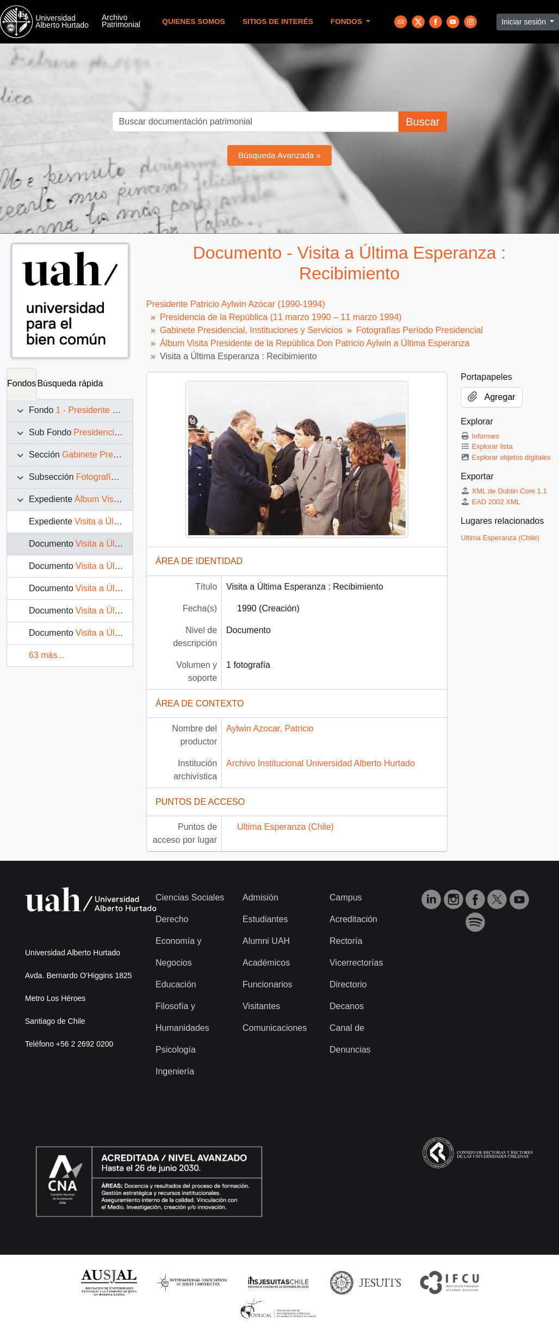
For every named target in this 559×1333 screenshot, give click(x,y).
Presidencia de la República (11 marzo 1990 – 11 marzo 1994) (281, 317)
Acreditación (353, 919)
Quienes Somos (193, 21)
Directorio (348, 984)
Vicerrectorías (356, 962)
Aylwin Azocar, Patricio (270, 728)
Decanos (347, 1006)
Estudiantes (265, 919)
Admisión (260, 897)
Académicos (266, 962)
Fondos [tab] (21, 383)
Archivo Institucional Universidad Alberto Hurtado (320, 763)
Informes (480, 436)
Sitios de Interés (278, 21)
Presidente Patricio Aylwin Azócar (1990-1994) (235, 304)
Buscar (422, 122)
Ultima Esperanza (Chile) (285, 826)
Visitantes (261, 1006)
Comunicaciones (275, 1027)
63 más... (47, 655)
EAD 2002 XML (490, 502)
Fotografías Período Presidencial (419, 330)
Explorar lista (486, 446)
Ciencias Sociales (190, 897)
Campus (346, 897)
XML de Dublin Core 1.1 (504, 491)
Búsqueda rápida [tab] (70, 383)
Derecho (172, 919)
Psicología (176, 1049)
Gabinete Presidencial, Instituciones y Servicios (251, 330)
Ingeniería (175, 1071)
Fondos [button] (347, 21)
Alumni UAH (266, 941)
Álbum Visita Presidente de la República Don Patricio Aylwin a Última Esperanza (314, 343)
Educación (176, 984)
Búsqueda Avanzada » (279, 155)
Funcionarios (268, 984)
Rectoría (346, 941)
